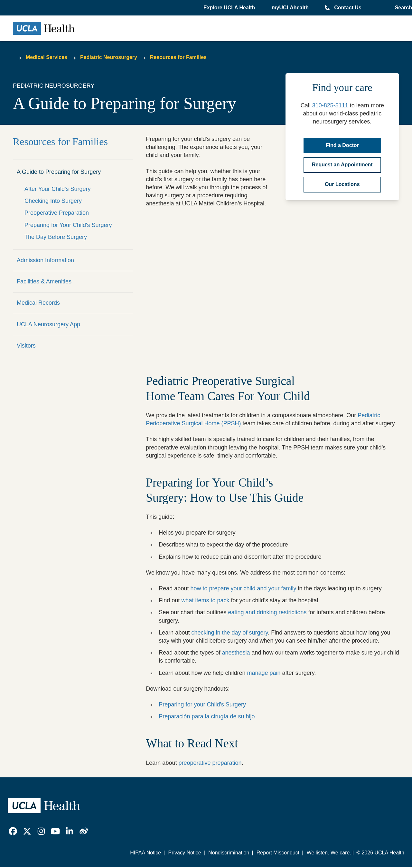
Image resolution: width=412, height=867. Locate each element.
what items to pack (205, 600)
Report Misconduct (278, 852)
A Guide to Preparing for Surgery (59, 172)
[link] (13, 831)
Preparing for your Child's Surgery (202, 704)
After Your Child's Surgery (57, 189)
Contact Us (347, 7)
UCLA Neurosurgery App (48, 324)
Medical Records (38, 303)
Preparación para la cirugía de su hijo (207, 716)
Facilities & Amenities (44, 281)
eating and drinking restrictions (267, 612)
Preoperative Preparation (56, 213)
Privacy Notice (184, 852)
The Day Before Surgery (55, 237)
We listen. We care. (329, 852)
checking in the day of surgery (229, 632)
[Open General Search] (402, 7)
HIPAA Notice (145, 852)
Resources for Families (178, 57)
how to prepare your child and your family (243, 588)
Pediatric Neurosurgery (108, 57)
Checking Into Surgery (53, 201)
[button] (229, 8)
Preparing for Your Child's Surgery (68, 225)
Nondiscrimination (228, 852)
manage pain (264, 673)
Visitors (26, 345)
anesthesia (236, 652)
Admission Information (45, 260)
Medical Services (46, 57)
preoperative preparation (209, 763)
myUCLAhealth (290, 7)
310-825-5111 (330, 105)
